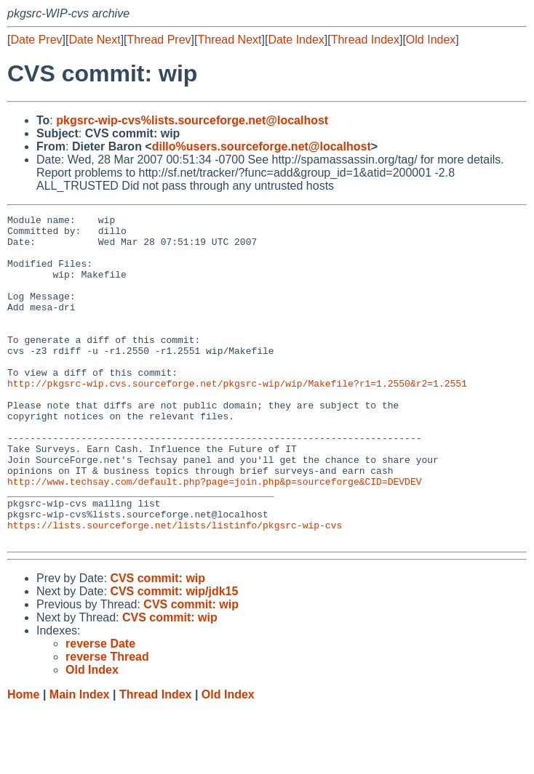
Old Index (430, 39)
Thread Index (365, 39)
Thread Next (229, 39)
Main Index (79, 760)
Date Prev (36, 39)
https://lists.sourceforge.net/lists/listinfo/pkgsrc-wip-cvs (174, 587)
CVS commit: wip (157, 643)
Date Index (296, 39)
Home (23, 760)
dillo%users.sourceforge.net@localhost (261, 146)
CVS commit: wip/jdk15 (174, 656)
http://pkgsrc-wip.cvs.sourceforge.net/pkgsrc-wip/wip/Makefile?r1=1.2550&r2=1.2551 (237, 417)
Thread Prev (159, 39)
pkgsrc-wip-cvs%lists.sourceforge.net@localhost (192, 120)
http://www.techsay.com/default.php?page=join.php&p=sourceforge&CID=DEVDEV (214, 535)
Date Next (94, 39)
